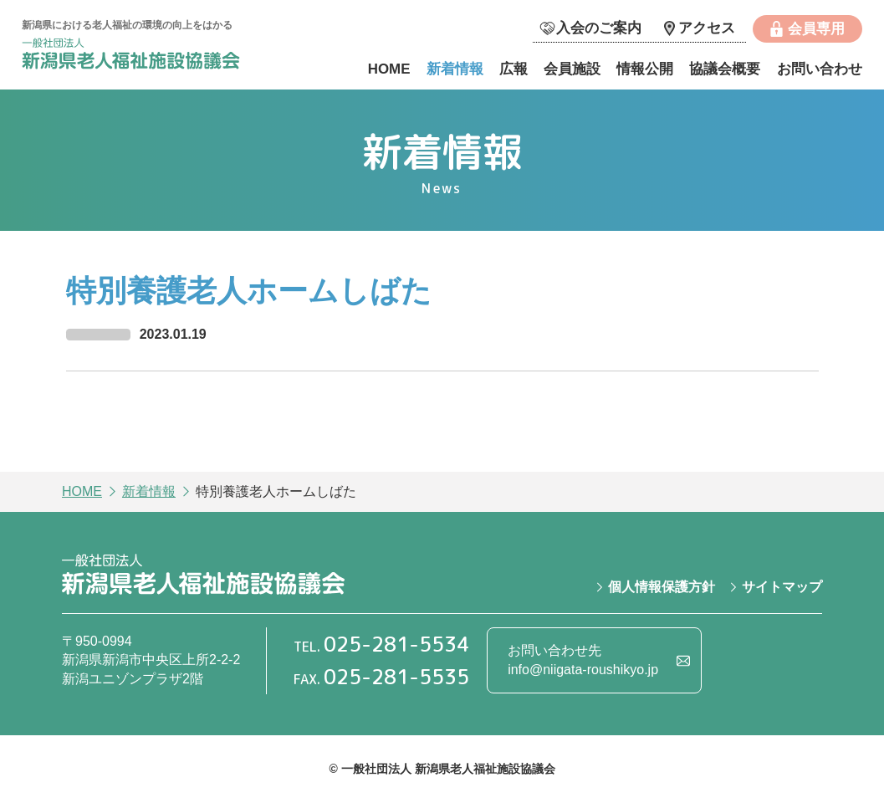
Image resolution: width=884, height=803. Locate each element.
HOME (389, 69)
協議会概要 (724, 69)
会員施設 (572, 69)
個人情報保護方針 (661, 587)
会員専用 (816, 29)
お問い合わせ (819, 69)
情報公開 (644, 69)
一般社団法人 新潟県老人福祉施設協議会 (147, 56)
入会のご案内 (598, 28)
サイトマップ (782, 587)
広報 (513, 69)
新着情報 (455, 69)
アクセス (706, 28)
